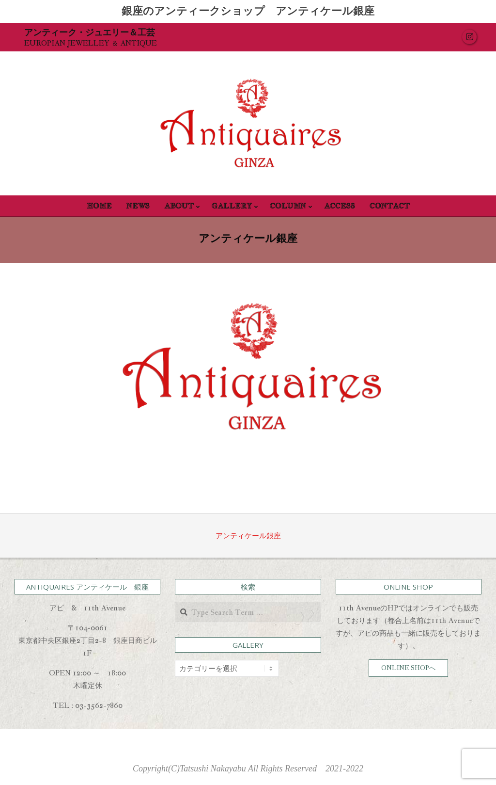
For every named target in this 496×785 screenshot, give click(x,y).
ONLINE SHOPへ (408, 668)
